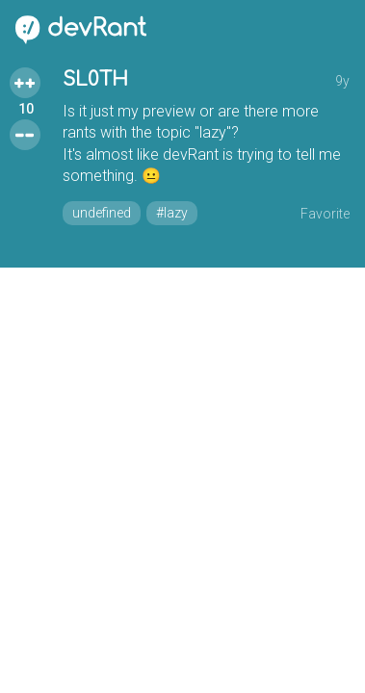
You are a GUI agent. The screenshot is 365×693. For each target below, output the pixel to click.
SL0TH (95, 79)
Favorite (325, 213)
